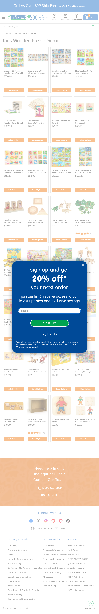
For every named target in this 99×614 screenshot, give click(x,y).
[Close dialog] (83, 265)
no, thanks (49, 334)
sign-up (49, 323)
